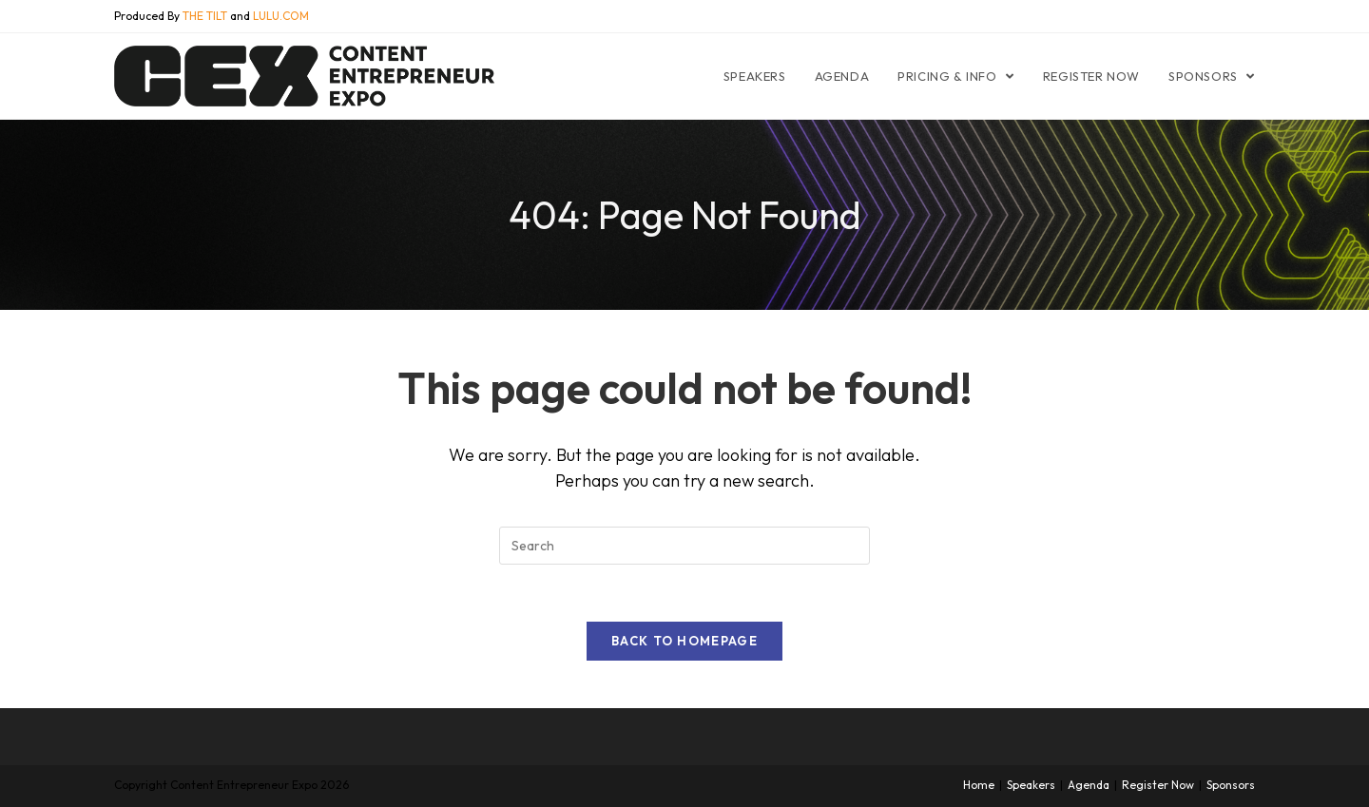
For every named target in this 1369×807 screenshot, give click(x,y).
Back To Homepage (684, 640)
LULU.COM (281, 16)
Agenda (1088, 785)
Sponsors (1230, 785)
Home (978, 785)
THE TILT (205, 16)
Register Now (1158, 785)
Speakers (1031, 785)
